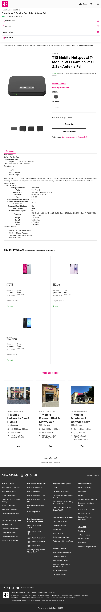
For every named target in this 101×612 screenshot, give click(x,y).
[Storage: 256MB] (57, 107)
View (18, 446)
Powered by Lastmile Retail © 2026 (50, 608)
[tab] (10, 151)
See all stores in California (50, 463)
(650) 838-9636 (16, 432)
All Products (55, 46)
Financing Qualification (60, 87)
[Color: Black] (56, 96)
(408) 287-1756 (79, 432)
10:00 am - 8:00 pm (19, 429)
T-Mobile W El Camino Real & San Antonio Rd (32, 46)
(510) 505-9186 (47, 432)
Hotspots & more (69, 46)
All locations (8, 46)
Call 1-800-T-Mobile (69, 131)
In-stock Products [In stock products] (51, 32)
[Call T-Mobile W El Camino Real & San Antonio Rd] (51, 20)
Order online (69, 124)
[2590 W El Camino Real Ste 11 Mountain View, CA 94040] (51, 26)
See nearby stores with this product (74, 137)
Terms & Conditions (59, 84)
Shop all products (50, 373)
